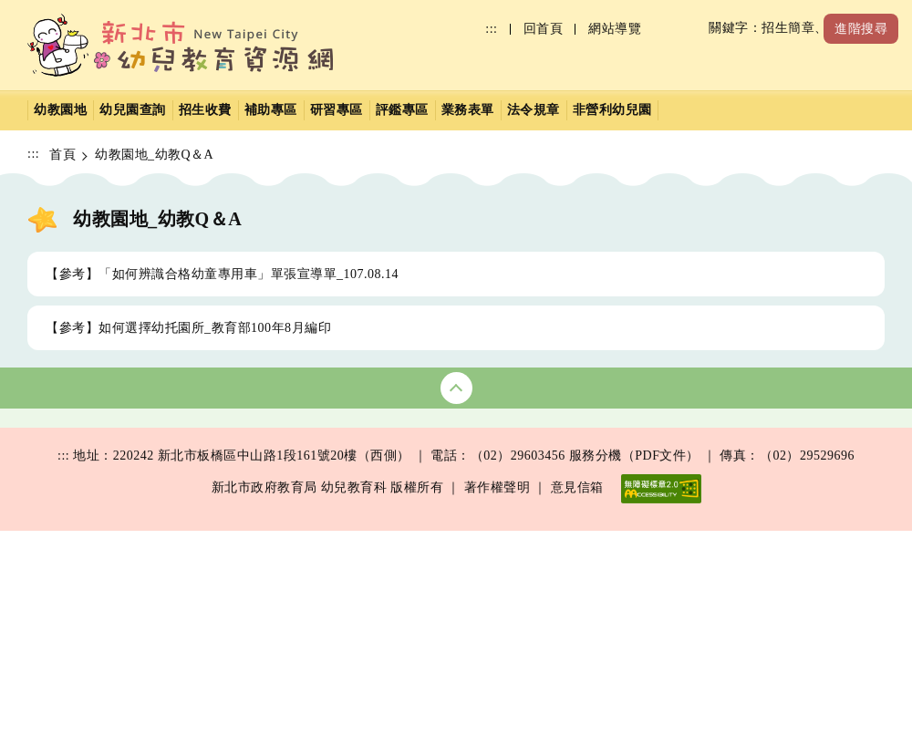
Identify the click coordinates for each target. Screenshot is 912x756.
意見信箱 (577, 713)
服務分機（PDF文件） (634, 682)
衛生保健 (73, 516)
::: (491, 29)
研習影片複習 (261, 548)
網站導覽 (614, 29)
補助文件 (773, 516)
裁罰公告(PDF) (90, 580)
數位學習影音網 (268, 612)
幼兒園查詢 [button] (132, 110)
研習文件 (248, 580)
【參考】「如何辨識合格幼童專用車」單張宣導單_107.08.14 (222, 274)
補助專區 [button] (270, 110)
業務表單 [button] (467, 110)
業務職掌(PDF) (615, 580)
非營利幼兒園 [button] (612, 110)
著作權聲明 (497, 713)
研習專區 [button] (336, 110)
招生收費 (205, 110)
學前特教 (598, 548)
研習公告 (248, 485)
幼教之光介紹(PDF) (104, 612)
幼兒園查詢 (80, 485)
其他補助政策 (786, 548)
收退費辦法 (430, 516)
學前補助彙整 (786, 485)
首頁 (62, 154)
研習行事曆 (255, 516)
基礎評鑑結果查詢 (99, 548)
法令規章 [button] (533, 110)
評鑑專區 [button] (402, 110)
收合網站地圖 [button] (456, 388)
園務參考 (598, 516)
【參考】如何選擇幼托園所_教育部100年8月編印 (188, 328)
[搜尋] (730, 29)
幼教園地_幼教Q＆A (154, 154)
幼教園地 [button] (60, 110)
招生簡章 (423, 485)
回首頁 (543, 29)
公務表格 (598, 485)
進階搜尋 (860, 29)
